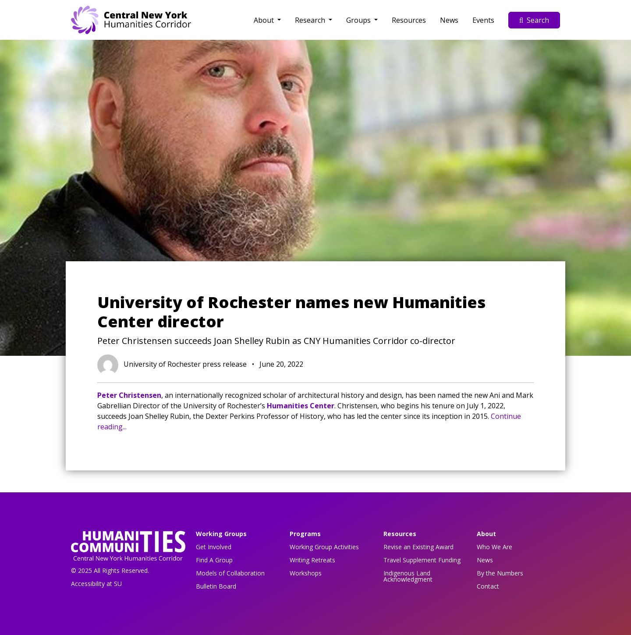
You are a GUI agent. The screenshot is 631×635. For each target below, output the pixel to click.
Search (534, 20)
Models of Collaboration (230, 573)
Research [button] (311, 20)
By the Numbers (500, 573)
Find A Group (214, 560)
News (449, 20)
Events (483, 20)
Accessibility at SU (96, 583)
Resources (409, 20)
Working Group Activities (324, 547)
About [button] (265, 20)
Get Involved (213, 547)
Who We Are (494, 547)
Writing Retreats (312, 560)
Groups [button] (359, 20)
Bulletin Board (216, 586)
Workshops (306, 573)
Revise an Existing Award (418, 547)
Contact (488, 586)
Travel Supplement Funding (422, 560)
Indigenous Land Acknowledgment (407, 576)
